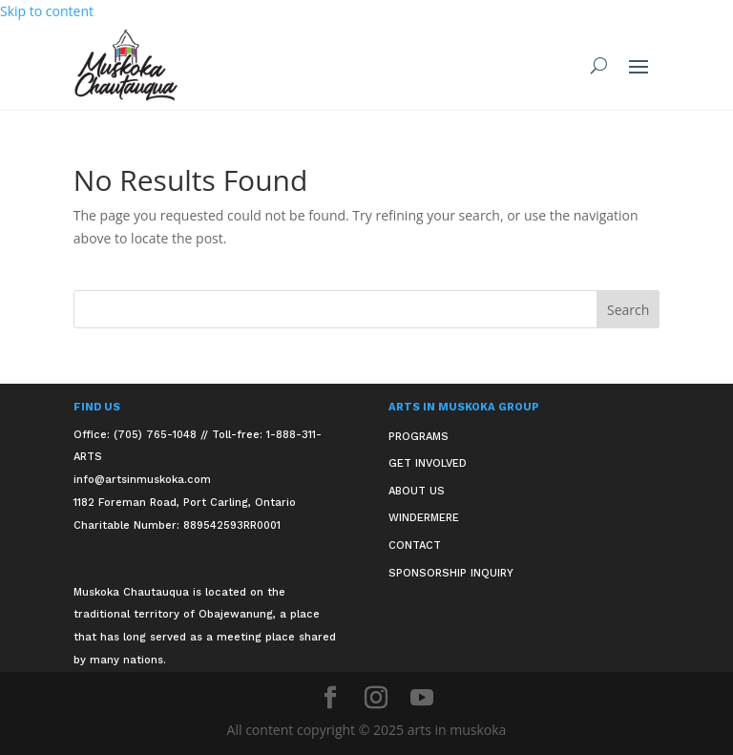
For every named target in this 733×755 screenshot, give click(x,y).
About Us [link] (416, 491)
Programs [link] (418, 436)
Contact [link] (414, 545)
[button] (638, 66)
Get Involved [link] (427, 463)
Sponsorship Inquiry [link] (450, 573)
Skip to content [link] (47, 11)
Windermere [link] (423, 518)
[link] (125, 65)
